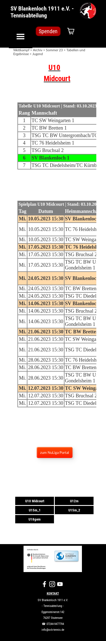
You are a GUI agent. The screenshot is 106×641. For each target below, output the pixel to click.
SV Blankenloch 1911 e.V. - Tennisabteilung (43, 12)
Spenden (48, 31)
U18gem (35, 519)
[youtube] (59, 584)
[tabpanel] (54, 73)
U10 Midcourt (34, 501)
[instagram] (52, 584)
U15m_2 (74, 510)
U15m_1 (35, 510)
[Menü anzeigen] (20, 36)
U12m (74, 501)
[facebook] (44, 584)
